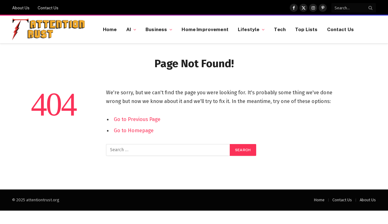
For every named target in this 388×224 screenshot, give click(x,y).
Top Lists (306, 29)
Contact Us (48, 8)
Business (156, 29)
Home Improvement (205, 29)
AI (128, 29)
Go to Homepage (134, 130)
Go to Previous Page (137, 119)
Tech (280, 29)
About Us (21, 8)
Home (110, 29)
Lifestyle (248, 29)
